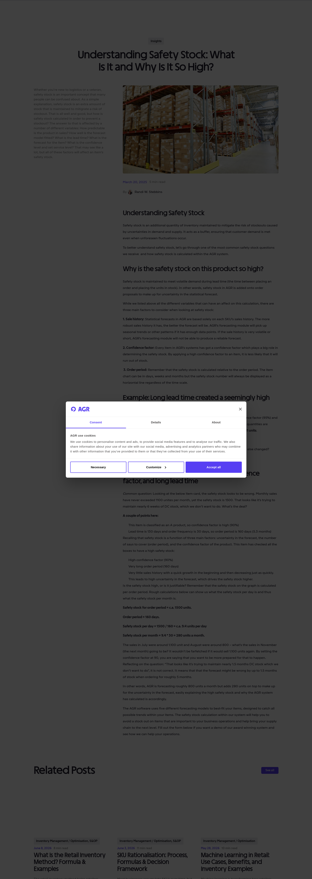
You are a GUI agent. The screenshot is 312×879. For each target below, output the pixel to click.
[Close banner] (240, 409)
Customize (156, 467)
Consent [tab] (96, 422)
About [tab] (216, 422)
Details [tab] (156, 422)
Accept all (214, 467)
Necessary (98, 467)
